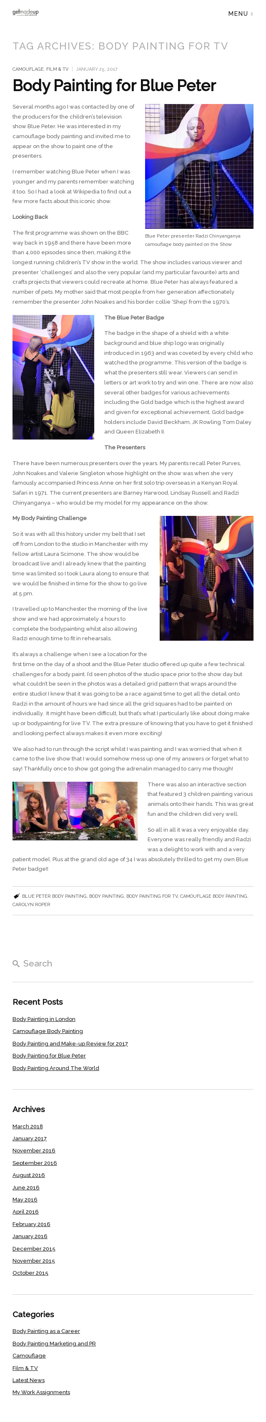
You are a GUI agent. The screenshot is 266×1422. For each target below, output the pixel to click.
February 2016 (31, 1224)
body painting (106, 896)
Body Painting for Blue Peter (114, 86)
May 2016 (25, 1200)
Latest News (29, 1380)
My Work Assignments (41, 1392)
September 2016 (35, 1163)
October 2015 (30, 1273)
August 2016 (29, 1175)
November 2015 (34, 1261)
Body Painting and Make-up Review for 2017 (70, 1043)
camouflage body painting (213, 896)
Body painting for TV (152, 896)
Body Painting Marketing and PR (54, 1343)
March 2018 (28, 1126)
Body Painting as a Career (46, 1331)
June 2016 (26, 1187)
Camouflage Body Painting (48, 1031)
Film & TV (57, 69)
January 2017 (30, 1138)
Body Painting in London (44, 1019)
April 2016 (26, 1212)
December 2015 (34, 1249)
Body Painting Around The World (56, 1068)
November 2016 (34, 1150)
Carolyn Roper (31, 904)
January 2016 (30, 1236)
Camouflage (28, 69)
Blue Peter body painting (54, 896)
